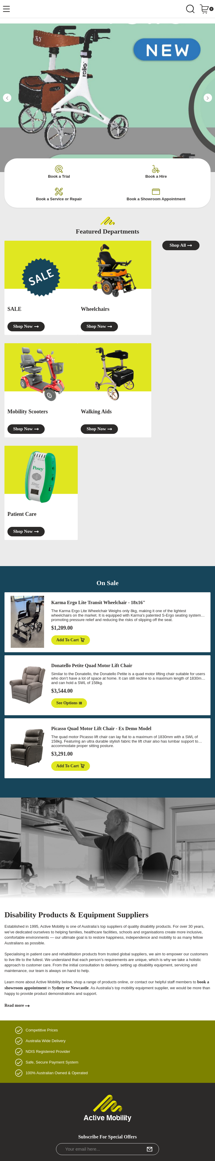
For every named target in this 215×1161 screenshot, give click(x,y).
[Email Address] (107, 1149)
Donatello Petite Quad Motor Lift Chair (91, 665)
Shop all (181, 245)
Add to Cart (70, 640)
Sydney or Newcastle (70, 988)
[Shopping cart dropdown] (207, 9)
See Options (69, 703)
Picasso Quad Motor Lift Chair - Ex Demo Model (101, 728)
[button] (7, 98)
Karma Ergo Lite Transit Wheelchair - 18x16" (98, 602)
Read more (17, 1005)
